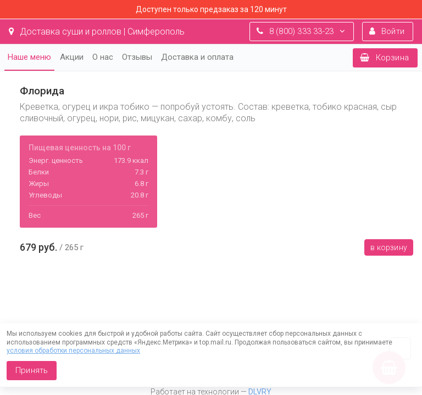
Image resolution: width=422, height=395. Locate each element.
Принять (31, 370)
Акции (72, 57)
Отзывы (137, 57)
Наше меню (29, 57)
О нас (102, 57)
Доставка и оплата (197, 57)
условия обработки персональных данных (73, 350)
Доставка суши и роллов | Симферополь (97, 31)
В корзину (388, 247)
